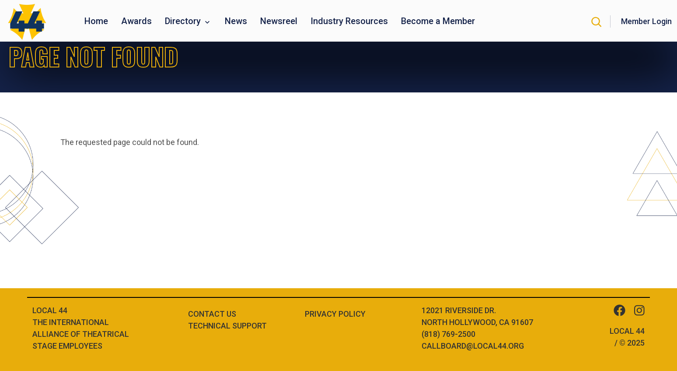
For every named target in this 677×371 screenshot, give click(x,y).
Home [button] (96, 21)
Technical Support (227, 325)
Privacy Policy (335, 313)
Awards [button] (136, 21)
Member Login (646, 21)
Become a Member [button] (438, 21)
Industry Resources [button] (349, 21)
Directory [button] (184, 21)
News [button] (236, 21)
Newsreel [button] (278, 21)
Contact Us (212, 313)
